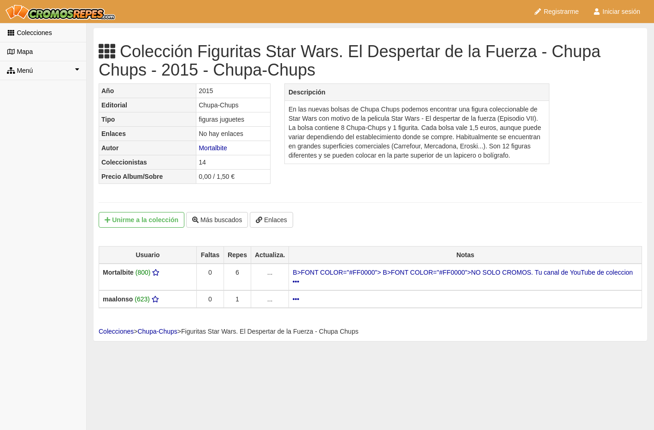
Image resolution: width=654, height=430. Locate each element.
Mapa (20, 51)
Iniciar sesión (616, 11)
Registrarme (556, 11)
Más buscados (217, 220)
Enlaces (271, 220)
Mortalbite (213, 148)
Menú (43, 70)
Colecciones (29, 32)
